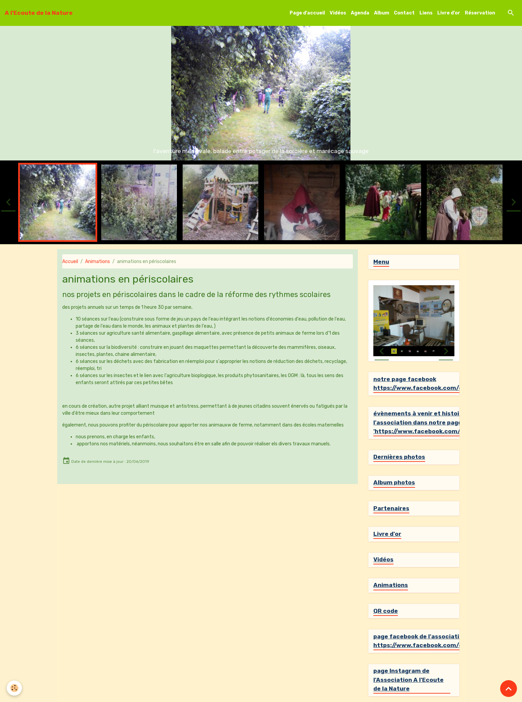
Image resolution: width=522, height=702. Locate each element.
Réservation (480, 13)
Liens (426, 13)
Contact (404, 13)
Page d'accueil (307, 13)
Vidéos (338, 13)
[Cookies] (14, 688)
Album (381, 13)
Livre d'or (448, 13)
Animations (97, 261)
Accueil (70, 261)
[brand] (39, 12)
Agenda (360, 13)
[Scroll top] (508, 688)
